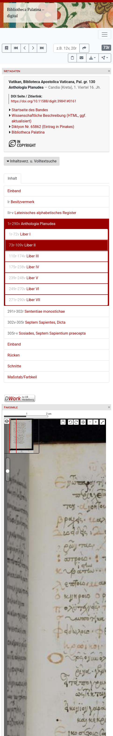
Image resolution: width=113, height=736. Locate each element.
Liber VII (24, 300)
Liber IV (24, 267)
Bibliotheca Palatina (28, 132)
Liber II (22, 245)
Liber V (23, 278)
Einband (14, 191)
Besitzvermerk (20, 202)
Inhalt (12, 178)
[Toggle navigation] (104, 34)
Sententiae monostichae (36, 311)
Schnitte (14, 366)
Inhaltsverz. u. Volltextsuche (31, 161)
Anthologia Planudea (31, 224)
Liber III (24, 256)
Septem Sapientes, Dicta (36, 322)
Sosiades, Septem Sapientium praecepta (46, 333)
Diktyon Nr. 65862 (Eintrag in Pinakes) (43, 126)
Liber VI (24, 289)
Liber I (19, 234)
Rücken (13, 355)
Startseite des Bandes (30, 110)
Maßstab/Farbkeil (22, 377)
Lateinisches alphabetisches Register (41, 213)
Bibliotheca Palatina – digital (25, 12)
